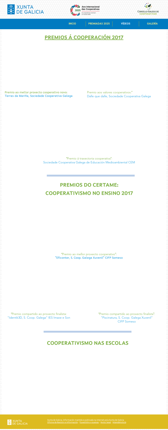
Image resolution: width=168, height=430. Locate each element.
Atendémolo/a (119, 423)
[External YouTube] (43, 67)
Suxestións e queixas (89, 423)
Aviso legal (106, 423)
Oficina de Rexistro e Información (62, 423)
